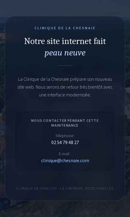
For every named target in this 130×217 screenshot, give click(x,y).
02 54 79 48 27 (65, 142)
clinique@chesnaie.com (65, 160)
